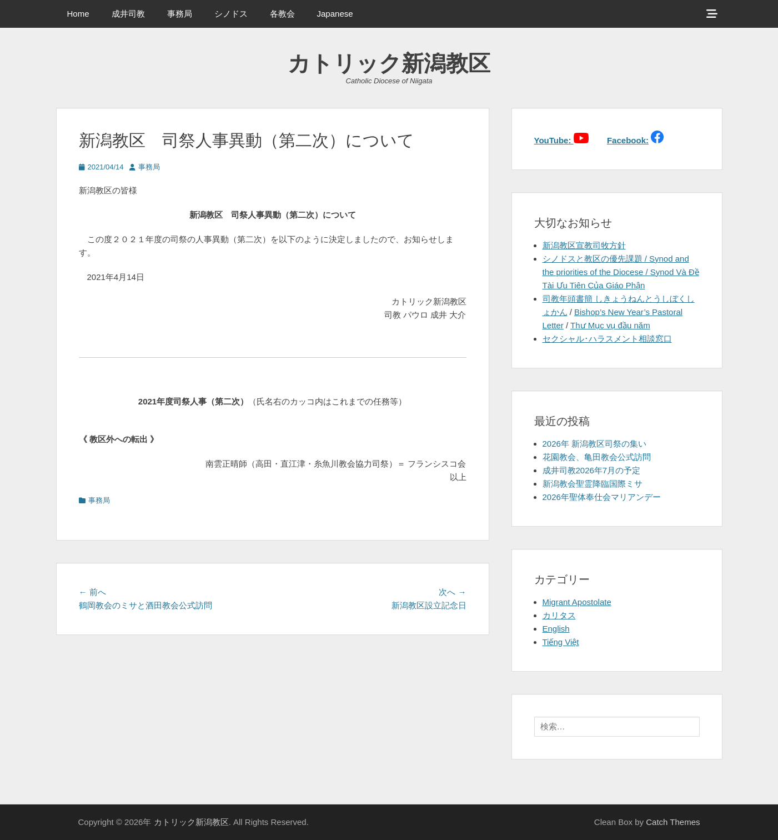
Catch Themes (673, 822)
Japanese (335, 13)
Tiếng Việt (561, 642)
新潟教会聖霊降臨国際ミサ (593, 483)
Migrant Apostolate (577, 602)
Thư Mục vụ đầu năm (610, 325)
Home (78, 13)
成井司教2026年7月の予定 (592, 470)
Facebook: (628, 140)
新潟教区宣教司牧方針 (584, 245)
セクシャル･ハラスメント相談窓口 (607, 338)
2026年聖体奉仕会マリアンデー (602, 497)
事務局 (179, 13)
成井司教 (128, 13)
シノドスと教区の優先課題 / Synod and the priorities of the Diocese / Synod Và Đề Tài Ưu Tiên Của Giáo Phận (621, 272)
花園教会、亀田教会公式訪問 (597, 457)
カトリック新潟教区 (389, 63)
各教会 (282, 13)
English (556, 628)
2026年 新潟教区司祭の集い (595, 443)
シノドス (231, 13)
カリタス (559, 615)
